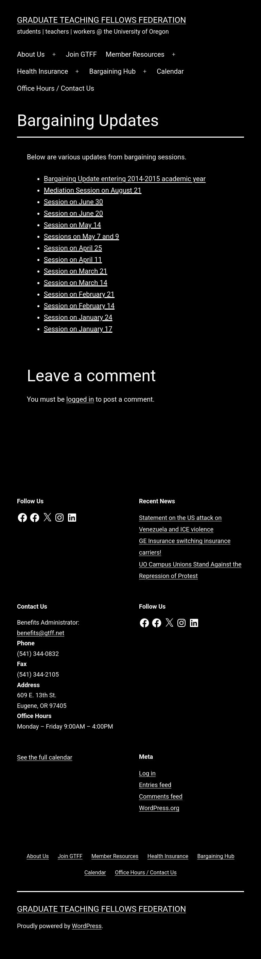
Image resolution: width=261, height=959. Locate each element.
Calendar (170, 71)
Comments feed (160, 796)
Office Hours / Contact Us (55, 88)
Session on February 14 (79, 306)
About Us (31, 54)
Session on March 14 (75, 283)
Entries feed (155, 784)
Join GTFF (81, 54)
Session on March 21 (75, 271)
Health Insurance (42, 71)
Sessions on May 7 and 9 (81, 236)
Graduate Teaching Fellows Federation (101, 20)
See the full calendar (44, 757)
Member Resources (135, 54)
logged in (80, 399)
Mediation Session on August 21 (92, 190)
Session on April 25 (73, 248)
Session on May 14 (72, 225)
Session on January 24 (78, 317)
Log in (147, 773)
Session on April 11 (73, 260)
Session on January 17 (78, 329)
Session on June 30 (73, 202)
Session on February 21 (79, 294)
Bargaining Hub (112, 71)
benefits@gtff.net (40, 633)
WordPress (87, 925)
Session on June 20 (73, 213)
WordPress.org (159, 808)
